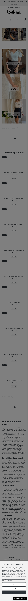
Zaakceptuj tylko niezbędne (14, 584)
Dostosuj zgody (14, 588)
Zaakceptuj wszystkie (14, 592)
